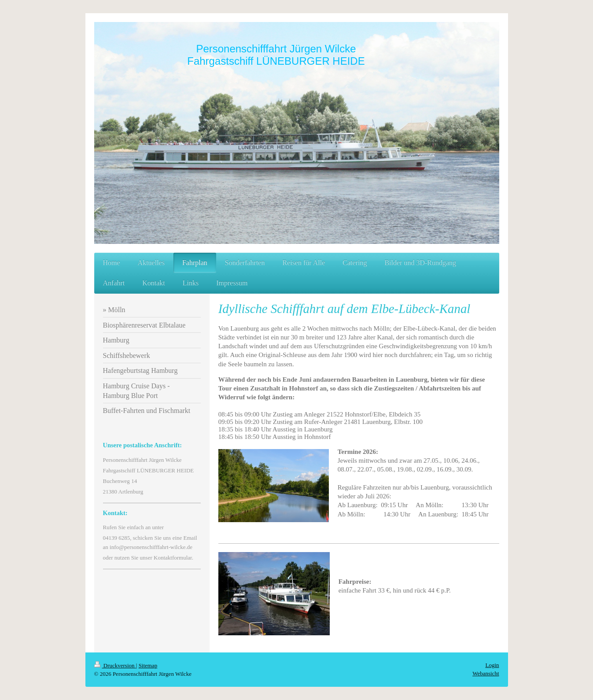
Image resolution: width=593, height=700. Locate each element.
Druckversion (115, 665)
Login (492, 665)
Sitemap (148, 665)
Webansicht (485, 673)
